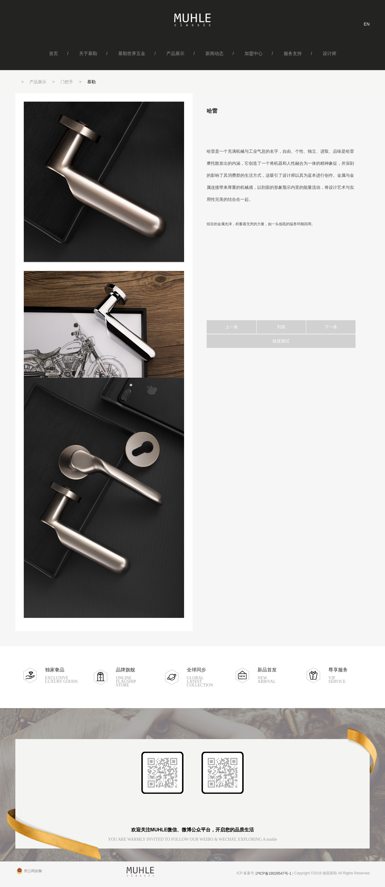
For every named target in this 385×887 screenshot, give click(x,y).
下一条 (331, 326)
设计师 (329, 53)
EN (366, 24)
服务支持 (293, 53)
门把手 (66, 81)
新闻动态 (214, 53)
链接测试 (281, 341)
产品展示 (175, 53)
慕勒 (91, 81)
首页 (53, 53)
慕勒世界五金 (131, 53)
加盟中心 (254, 53)
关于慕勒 (88, 53)
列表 (281, 326)
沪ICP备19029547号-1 (273, 873)
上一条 (231, 326)
